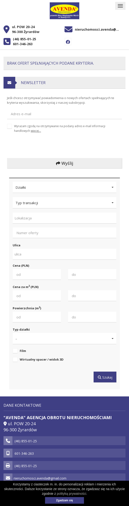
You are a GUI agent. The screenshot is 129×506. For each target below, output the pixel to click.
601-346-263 (23, 44)
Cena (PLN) (21, 265)
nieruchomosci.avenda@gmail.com (98, 29)
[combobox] (64, 218)
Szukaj (105, 377)
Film (23, 350)
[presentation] (38, 145)
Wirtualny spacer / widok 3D (42, 359)
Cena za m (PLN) (25, 286)
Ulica (16, 245)
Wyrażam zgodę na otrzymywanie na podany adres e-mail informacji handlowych (59, 128)
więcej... (36, 131)
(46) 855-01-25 (24, 39)
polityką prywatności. (72, 493)
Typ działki (21, 329)
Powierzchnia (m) (27, 308)
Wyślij (64, 163)
